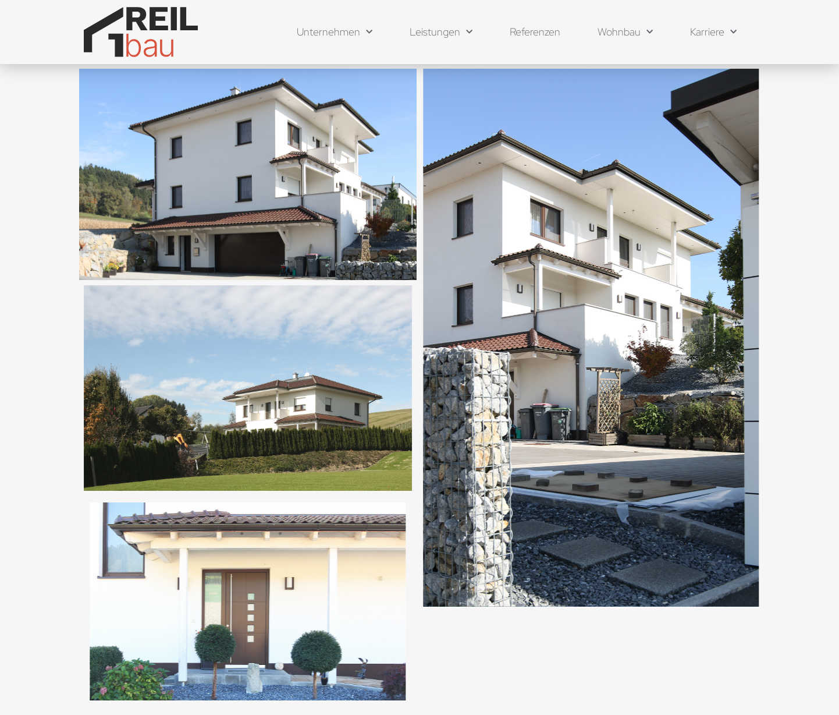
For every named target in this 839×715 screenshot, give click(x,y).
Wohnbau (625, 32)
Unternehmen (334, 32)
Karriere (713, 32)
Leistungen (441, 32)
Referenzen (535, 31)
